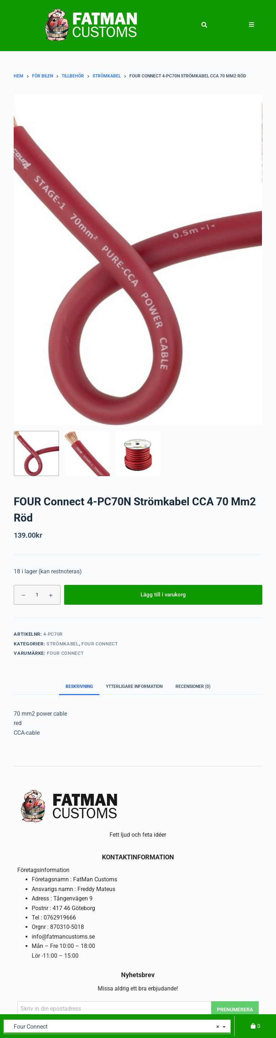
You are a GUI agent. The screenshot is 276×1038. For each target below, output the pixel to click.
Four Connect (99, 643)
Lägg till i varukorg (163, 594)
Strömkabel (62, 643)
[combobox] (117, 1027)
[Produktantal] (37, 595)
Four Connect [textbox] (114, 1027)
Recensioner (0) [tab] (192, 686)
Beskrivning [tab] (79, 686)
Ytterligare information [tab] (134, 686)
